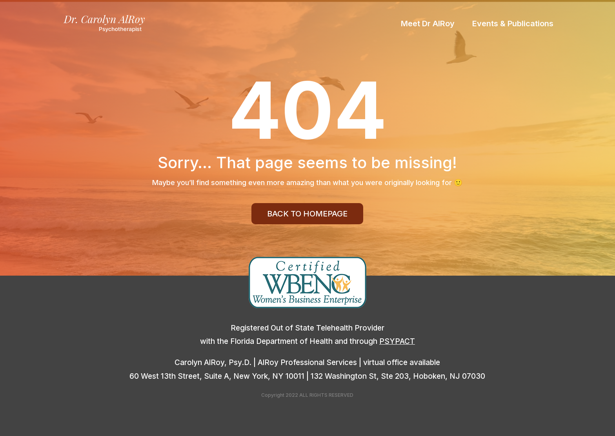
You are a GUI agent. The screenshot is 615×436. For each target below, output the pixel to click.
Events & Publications (512, 24)
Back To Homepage (307, 213)
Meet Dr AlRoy (428, 24)
